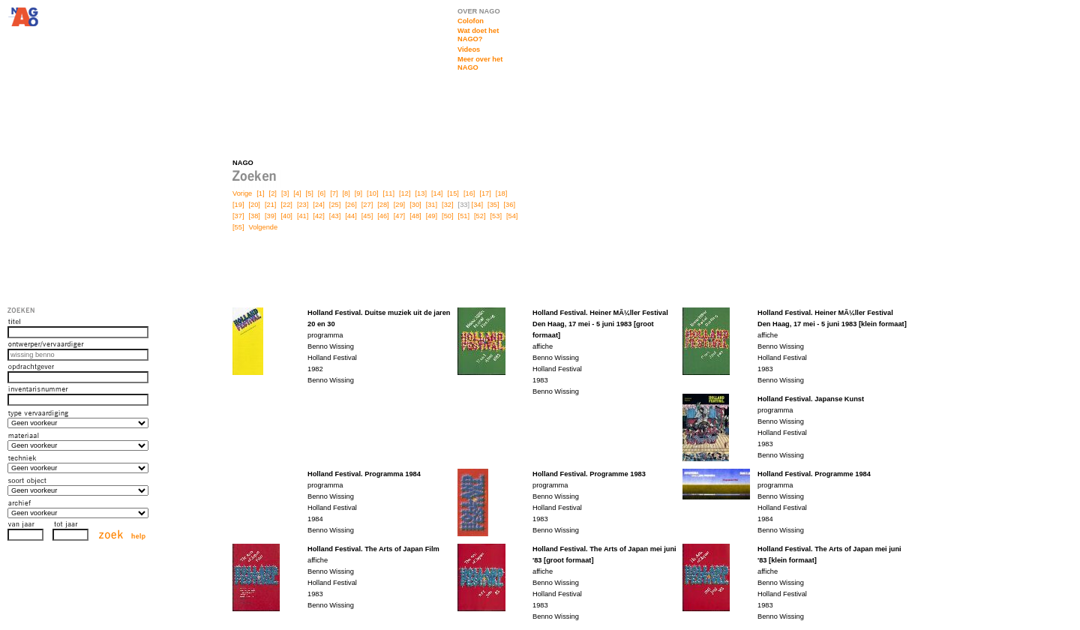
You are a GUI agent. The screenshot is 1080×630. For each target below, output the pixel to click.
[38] (254, 216)
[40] (286, 216)
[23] (302, 204)
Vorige (242, 193)
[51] (464, 216)
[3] (285, 193)
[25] (334, 204)
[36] (509, 204)
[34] (477, 204)
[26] (350, 204)
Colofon (471, 21)
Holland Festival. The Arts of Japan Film (374, 549)
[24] (318, 204)
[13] (421, 193)
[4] (297, 193)
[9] (358, 193)
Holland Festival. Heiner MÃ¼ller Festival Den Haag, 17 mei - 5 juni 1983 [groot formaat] (600, 324)
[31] (431, 204)
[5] (310, 193)
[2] (273, 193)
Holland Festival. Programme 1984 (814, 474)
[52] (479, 216)
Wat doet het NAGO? (478, 35)
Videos (469, 49)
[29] (399, 204)
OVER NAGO (479, 11)
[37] (238, 216)
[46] (382, 216)
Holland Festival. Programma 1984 (364, 474)
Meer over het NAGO (480, 63)
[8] (346, 193)
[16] (469, 193)
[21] (270, 204)
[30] (415, 204)
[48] (415, 216)
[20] (254, 204)
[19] (238, 204)
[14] (436, 193)
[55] (238, 227)
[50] (447, 216)
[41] (302, 216)
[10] (372, 193)
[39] (270, 216)
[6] (322, 193)
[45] (367, 216)
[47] (399, 216)
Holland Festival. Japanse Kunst (811, 399)
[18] (501, 193)
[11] (388, 193)
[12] (404, 193)
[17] (484, 193)
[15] (452, 193)
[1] (260, 193)
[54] (512, 216)
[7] (334, 193)
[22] (286, 204)
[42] (318, 216)
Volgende (263, 227)
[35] (493, 204)
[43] (334, 216)
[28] (382, 204)
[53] (496, 216)
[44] (350, 216)
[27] (367, 204)
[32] (447, 204)
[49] (431, 216)
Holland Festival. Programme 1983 (589, 474)
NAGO (243, 162)
